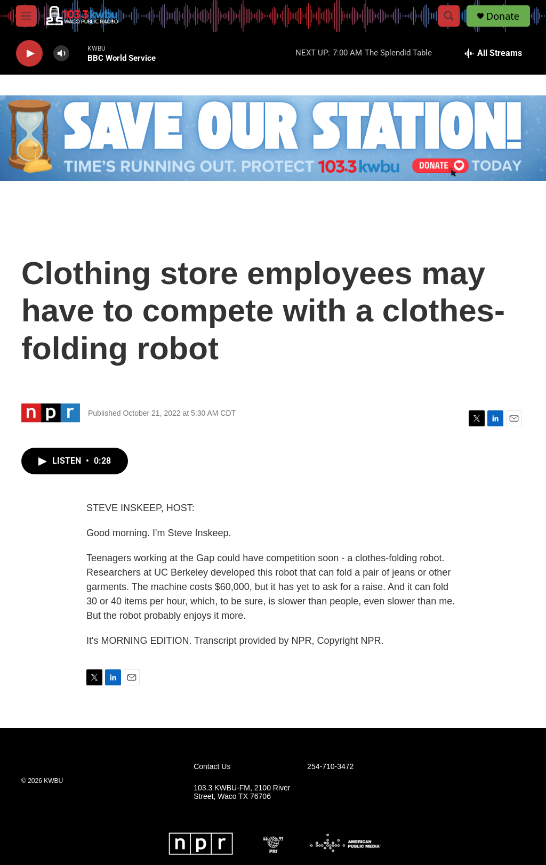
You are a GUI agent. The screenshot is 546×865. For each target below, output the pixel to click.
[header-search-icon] (449, 16)
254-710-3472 (330, 767)
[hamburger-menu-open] (26, 16)
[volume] (61, 54)
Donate (502, 16)
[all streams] (493, 53)
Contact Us (212, 767)
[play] (29, 53)
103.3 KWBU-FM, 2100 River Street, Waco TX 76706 (242, 792)
